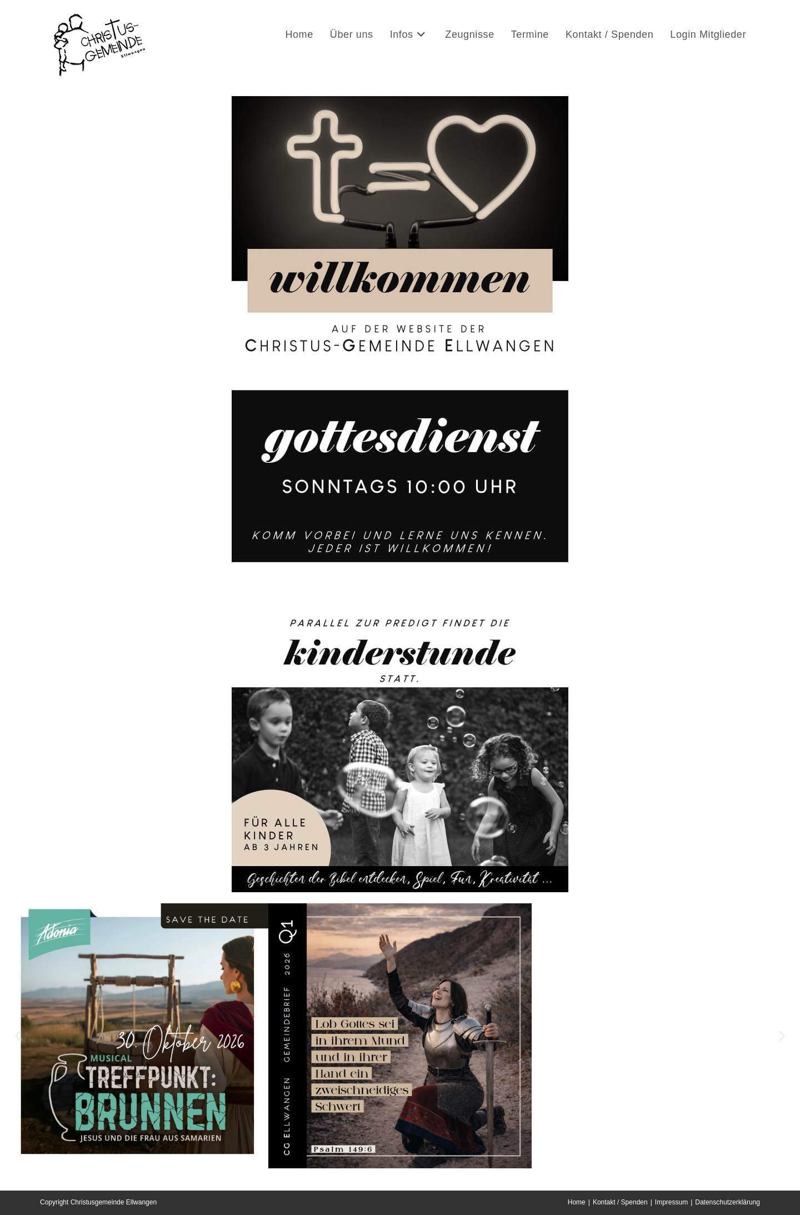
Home (577, 1202)
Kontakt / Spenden (620, 1202)
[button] (18, 1036)
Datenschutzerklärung (727, 1202)
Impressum (671, 1202)
